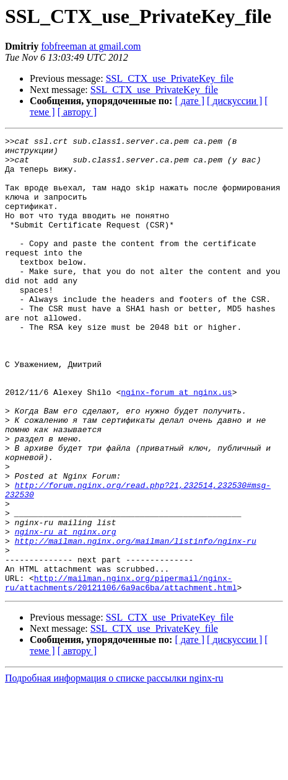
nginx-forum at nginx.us (176, 444)
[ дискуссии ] (234, 100)
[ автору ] (77, 112)
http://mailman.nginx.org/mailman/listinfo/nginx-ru (135, 622)
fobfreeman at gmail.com (91, 46)
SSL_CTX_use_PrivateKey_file (169, 78)
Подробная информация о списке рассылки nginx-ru (114, 769)
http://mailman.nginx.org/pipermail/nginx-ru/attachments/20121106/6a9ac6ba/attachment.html (121, 673)
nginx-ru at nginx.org (65, 611)
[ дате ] (189, 100)
